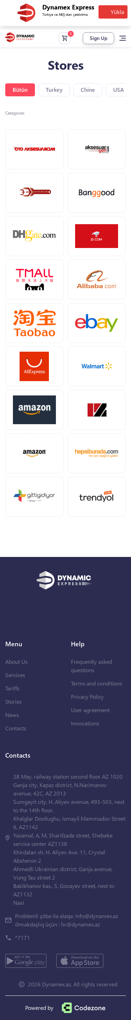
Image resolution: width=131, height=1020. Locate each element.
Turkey (54, 89)
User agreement (90, 710)
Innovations (85, 723)
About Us (16, 661)
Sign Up (98, 38)
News (12, 714)
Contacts (15, 728)
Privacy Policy (87, 696)
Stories (13, 701)
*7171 (22, 937)
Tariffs (12, 688)
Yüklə (117, 11)
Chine (88, 89)
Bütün (20, 89)
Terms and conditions (96, 683)
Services (15, 674)
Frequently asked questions (91, 666)
